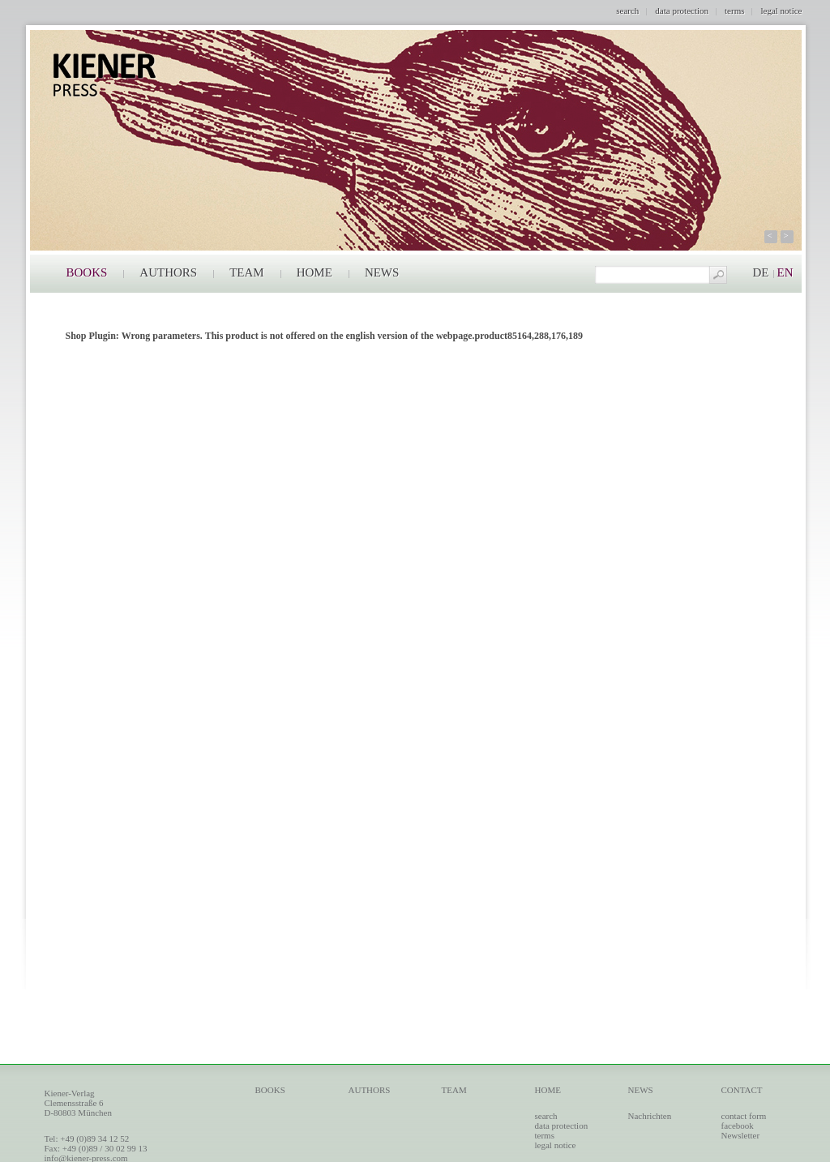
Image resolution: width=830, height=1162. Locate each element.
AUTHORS (168, 272)
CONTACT (742, 1090)
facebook (737, 1125)
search (627, 10)
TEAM (246, 272)
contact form (744, 1116)
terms (734, 10)
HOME (314, 272)
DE (761, 272)
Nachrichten (650, 1116)
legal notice (781, 10)
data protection (681, 10)
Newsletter (740, 1135)
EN (785, 272)
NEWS (382, 272)
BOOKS (87, 272)
